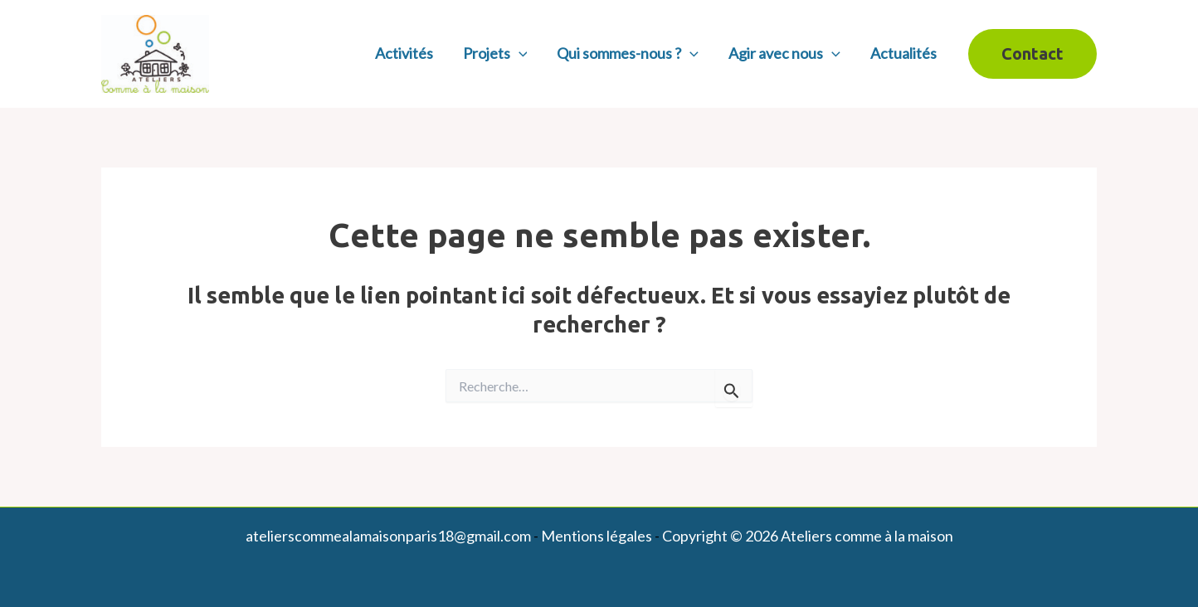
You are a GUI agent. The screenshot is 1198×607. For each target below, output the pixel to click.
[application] (519, 53)
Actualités (903, 53)
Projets (495, 53)
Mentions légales (596, 536)
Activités (404, 53)
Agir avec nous (784, 53)
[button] (1032, 54)
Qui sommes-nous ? (628, 53)
